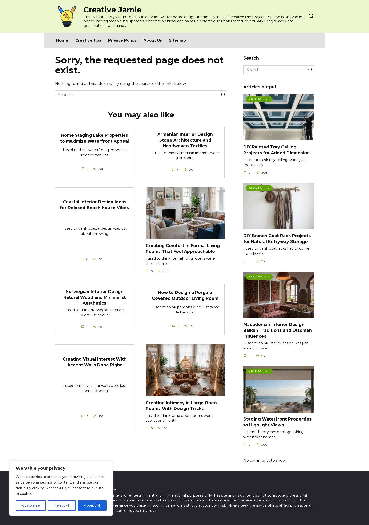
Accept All (92, 505)
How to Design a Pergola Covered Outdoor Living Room (185, 295)
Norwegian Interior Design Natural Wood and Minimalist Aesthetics (94, 297)
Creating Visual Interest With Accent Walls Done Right (94, 362)
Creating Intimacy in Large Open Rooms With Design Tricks (181, 405)
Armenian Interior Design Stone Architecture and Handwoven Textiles (185, 140)
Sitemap (177, 40)
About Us (153, 40)
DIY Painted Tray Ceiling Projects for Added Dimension (276, 149)
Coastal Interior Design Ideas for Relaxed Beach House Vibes (94, 204)
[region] (61, 488)
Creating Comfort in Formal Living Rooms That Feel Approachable (183, 248)
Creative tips (88, 40)
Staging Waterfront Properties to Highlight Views (277, 422)
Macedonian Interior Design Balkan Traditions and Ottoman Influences (277, 330)
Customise (31, 505)
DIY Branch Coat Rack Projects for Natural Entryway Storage (277, 238)
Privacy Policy (122, 40)
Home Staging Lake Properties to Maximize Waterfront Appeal (94, 138)
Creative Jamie (113, 9)
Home (62, 40)
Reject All (62, 505)
